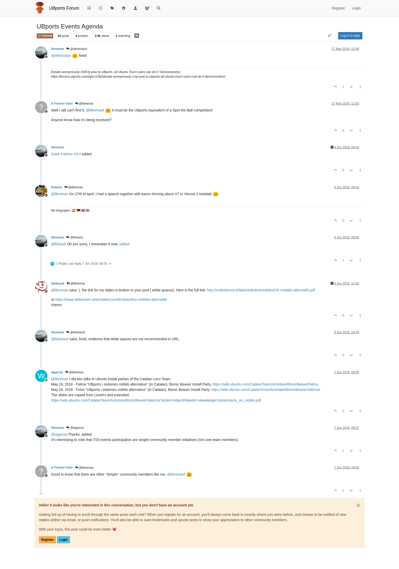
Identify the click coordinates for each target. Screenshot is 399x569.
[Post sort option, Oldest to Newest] (330, 35)
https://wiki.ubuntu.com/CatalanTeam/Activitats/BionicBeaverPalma (265, 384)
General (45, 35)
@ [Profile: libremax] (94, 110)
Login (63, 540)
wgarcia (57, 372)
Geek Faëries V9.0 (66, 154)
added (124, 244)
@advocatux (76, 49)
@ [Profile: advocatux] (61, 55)
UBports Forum (64, 8)
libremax (57, 49)
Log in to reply (350, 35)
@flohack (74, 237)
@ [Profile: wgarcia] (59, 434)
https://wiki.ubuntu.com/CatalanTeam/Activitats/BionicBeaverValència (265, 390)
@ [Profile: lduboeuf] (59, 339)
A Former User (62, 103)
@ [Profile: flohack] (58, 244)
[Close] (358, 505)
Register (47, 540)
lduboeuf (57, 283)
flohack (56, 187)
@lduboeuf (75, 332)
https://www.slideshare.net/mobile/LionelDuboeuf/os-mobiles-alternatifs (111, 299)
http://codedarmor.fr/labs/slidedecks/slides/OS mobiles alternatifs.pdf (261, 290)
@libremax (84, 103)
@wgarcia (75, 428)
